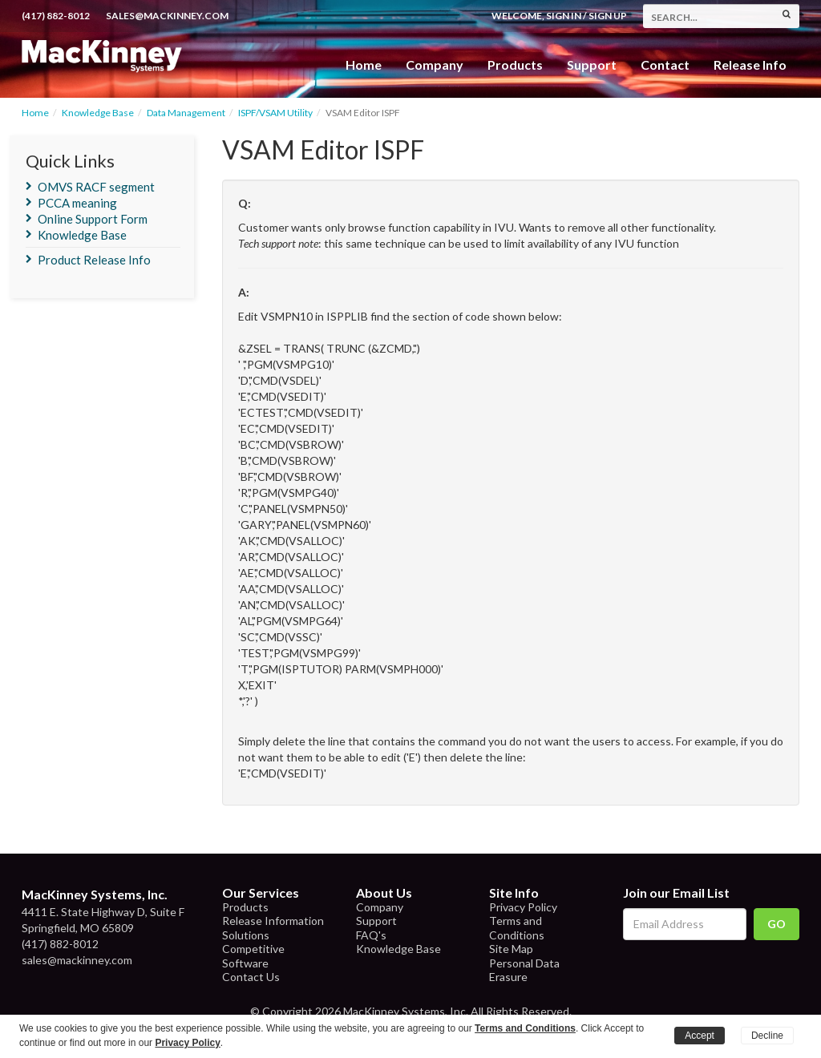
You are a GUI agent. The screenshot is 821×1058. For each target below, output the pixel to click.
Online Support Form (93, 219)
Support (592, 64)
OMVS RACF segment (96, 187)
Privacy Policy (523, 907)
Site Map (511, 948)
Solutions (245, 935)
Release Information (273, 920)
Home (364, 64)
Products (245, 907)
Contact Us (251, 976)
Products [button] (515, 64)
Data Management (186, 113)
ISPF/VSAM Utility (275, 113)
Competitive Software (253, 956)
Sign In (563, 16)
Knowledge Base (98, 113)
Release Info (750, 64)
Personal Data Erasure (524, 970)
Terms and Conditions (516, 928)
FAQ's (371, 935)
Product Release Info (94, 259)
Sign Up (607, 16)
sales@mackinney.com (167, 16)
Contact (665, 64)
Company (434, 64)
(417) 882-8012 (56, 16)
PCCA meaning (77, 203)
